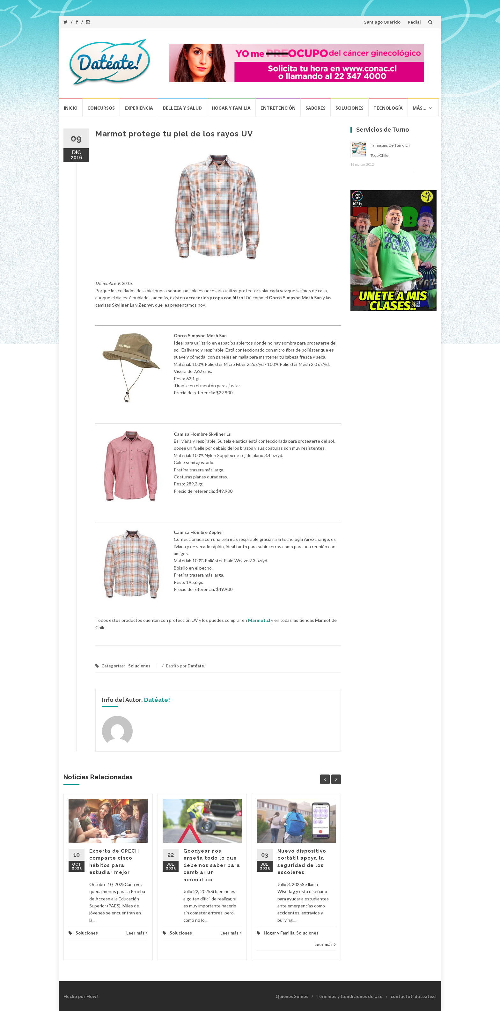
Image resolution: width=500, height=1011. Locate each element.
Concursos (101, 108)
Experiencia (139, 108)
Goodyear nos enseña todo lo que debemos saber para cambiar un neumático (211, 865)
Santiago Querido (382, 22)
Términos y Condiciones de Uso (349, 996)
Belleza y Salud (182, 108)
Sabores (315, 108)
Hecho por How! (80, 996)
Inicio (70, 108)
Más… (419, 108)
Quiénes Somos (292, 996)
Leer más (137, 932)
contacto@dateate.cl (414, 996)
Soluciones (349, 108)
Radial (414, 22)
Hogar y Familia (231, 108)
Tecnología (388, 108)
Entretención (278, 108)
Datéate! (197, 665)
